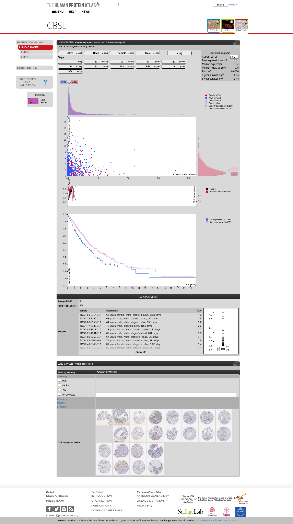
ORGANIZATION (101, 500)
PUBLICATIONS (101, 505)
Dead (100, 53)
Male (152, 53)
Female (126, 53)
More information (205, 520)
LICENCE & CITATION (150, 500)
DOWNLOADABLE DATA (106, 510)
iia (179, 61)
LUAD (25, 52)
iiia (126, 66)
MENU (58, 11)
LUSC (24, 57)
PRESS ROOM (55, 500)
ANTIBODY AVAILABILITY (153, 495)
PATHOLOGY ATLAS (30, 42)
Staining (63, 376)
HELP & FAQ (145, 505)
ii (153, 61)
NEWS (86, 11)
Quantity (61, 403)
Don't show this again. (227, 520)
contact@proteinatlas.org (62, 515)
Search (220, 5)
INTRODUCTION (101, 495)
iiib (153, 66)
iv (179, 66)
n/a (75, 71)
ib (127, 61)
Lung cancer (43, 101)
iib (75, 66)
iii (101, 66)
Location (61, 407)
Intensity (61, 399)
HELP (72, 11)
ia (101, 61)
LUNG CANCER (29, 47)
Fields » (232, 4)
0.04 (236, 64)
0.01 (236, 60)
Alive (74, 53)
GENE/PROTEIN (27, 67)
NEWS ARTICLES (57, 495)
